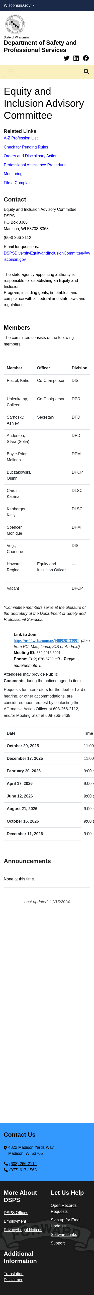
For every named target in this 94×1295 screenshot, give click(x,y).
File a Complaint (18, 183)
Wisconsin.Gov (18, 5)
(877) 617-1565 (23, 1170)
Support (58, 1243)
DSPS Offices (16, 1213)
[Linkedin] (76, 58)
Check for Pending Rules (26, 147)
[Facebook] (86, 58)
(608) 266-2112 (23, 1164)
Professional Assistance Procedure (35, 165)
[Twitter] (67, 58)
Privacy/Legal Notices (23, 1230)
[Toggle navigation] (11, 72)
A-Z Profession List (21, 138)
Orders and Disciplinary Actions (31, 156)
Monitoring (13, 174)
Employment (15, 1221)
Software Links (64, 1234)
